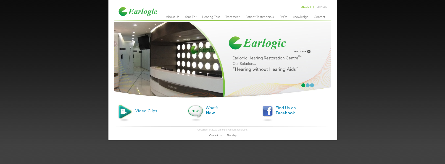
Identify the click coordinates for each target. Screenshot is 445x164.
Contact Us (215, 135)
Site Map (231, 135)
